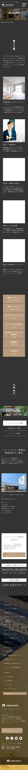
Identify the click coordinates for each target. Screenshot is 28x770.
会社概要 (7, 672)
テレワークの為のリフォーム (12, 638)
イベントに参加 (14, 433)
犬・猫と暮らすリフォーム (11, 651)
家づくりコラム (9, 624)
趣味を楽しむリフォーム (11, 634)
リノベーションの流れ (10, 608)
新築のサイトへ (9, 693)
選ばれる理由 (8, 604)
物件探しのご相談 (15, 428)
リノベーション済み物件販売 (12, 667)
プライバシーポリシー (10, 688)
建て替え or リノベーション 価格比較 (15, 616)
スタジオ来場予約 (9, 676)
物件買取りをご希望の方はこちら (13, 663)
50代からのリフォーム (10, 647)
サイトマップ (8, 684)
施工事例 (7, 620)
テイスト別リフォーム (10, 630)
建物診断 (7, 612)
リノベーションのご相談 (14, 423)
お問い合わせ (7, 730)
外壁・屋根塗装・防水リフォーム (13, 655)
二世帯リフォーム (9, 642)
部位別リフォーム (9, 659)
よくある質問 (8, 680)
